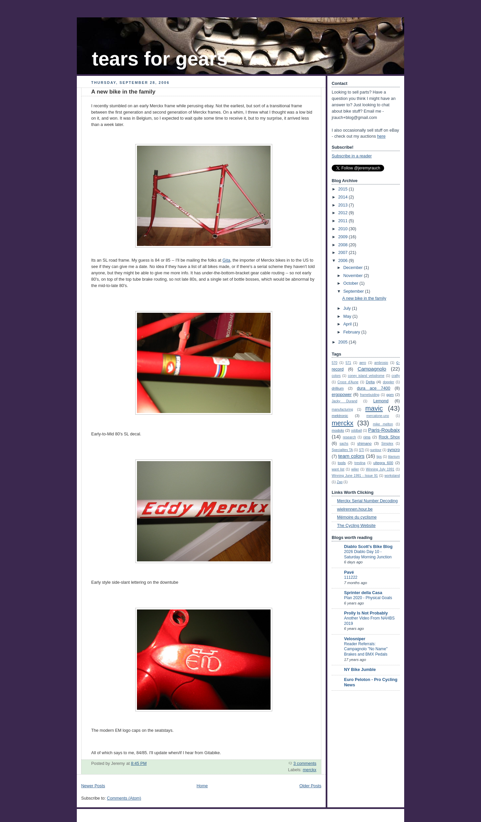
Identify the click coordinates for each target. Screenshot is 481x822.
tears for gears (159, 59)
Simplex (387, 443)
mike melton (383, 424)
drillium (338, 388)
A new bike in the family (123, 92)
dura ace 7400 (373, 388)
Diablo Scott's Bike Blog (368, 546)
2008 (343, 245)
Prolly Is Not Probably (366, 613)
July (347, 308)
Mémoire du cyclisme (356, 517)
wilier (355, 469)
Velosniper (354, 639)
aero (362, 363)
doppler (388, 382)
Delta (370, 382)
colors (336, 376)
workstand (392, 475)
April (348, 324)
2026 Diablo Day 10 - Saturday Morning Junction (367, 554)
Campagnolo (371, 369)
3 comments (304, 763)
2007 (343, 252)
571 (348, 363)
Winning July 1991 (380, 469)
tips (379, 456)
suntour (375, 450)
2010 (343, 229)
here (381, 136)
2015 (343, 189)
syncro (393, 449)
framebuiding (369, 395)
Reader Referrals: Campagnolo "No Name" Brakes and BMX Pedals (365, 649)
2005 (343, 342)
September (354, 291)
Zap (339, 482)
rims (366, 437)
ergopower (342, 394)
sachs (343, 443)
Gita (226, 260)
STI (361, 450)
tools (342, 463)
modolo (338, 430)
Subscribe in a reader (352, 156)
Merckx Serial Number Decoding (367, 501)
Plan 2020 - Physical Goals (368, 597)
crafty (395, 376)
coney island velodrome (366, 376)
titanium (394, 456)
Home (202, 786)
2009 (343, 237)
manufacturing (342, 409)
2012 (343, 213)
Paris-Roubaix (384, 430)
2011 (343, 221)
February (352, 332)
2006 (343, 260)
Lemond (380, 401)
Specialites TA (342, 450)
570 (334, 363)
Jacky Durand (344, 401)
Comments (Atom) (124, 798)
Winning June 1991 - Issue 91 (355, 475)
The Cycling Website (356, 525)
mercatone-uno (377, 416)
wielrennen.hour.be (355, 509)
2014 (343, 197)
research (349, 437)
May (347, 316)
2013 (343, 205)
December (353, 267)
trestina (359, 463)
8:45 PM (139, 763)
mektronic (340, 416)
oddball (356, 430)
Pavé (349, 572)
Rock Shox (389, 437)
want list (338, 469)
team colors (351, 456)
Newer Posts (93, 786)
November (353, 275)
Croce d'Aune (347, 382)
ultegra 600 (383, 463)
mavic (374, 408)
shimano (364, 443)
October (351, 283)
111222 (350, 577)
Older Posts (310, 786)
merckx (309, 770)
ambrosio (381, 363)
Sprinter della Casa (363, 592)
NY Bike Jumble (360, 669)
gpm (390, 395)
